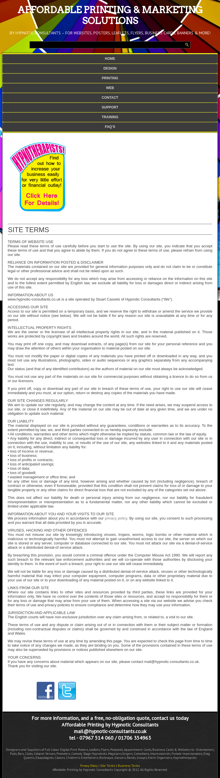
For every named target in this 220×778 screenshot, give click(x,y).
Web (110, 88)
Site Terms (107, 766)
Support (110, 107)
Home (110, 59)
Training (110, 117)
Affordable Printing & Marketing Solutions (110, 15)
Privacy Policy (89, 766)
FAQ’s (110, 127)
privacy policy (116, 518)
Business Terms (129, 766)
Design (110, 68)
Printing (110, 78)
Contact (110, 98)
